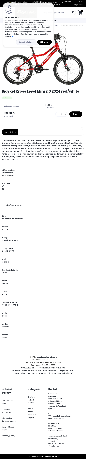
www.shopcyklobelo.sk (57, 436)
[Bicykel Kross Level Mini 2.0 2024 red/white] (43, 59)
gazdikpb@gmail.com (20, 2)
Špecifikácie (10, 132)
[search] (70, 13)
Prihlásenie (68, 2)
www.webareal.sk (52, 457)
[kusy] (60, 114)
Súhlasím (44, 42)
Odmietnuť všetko (26, 42)
